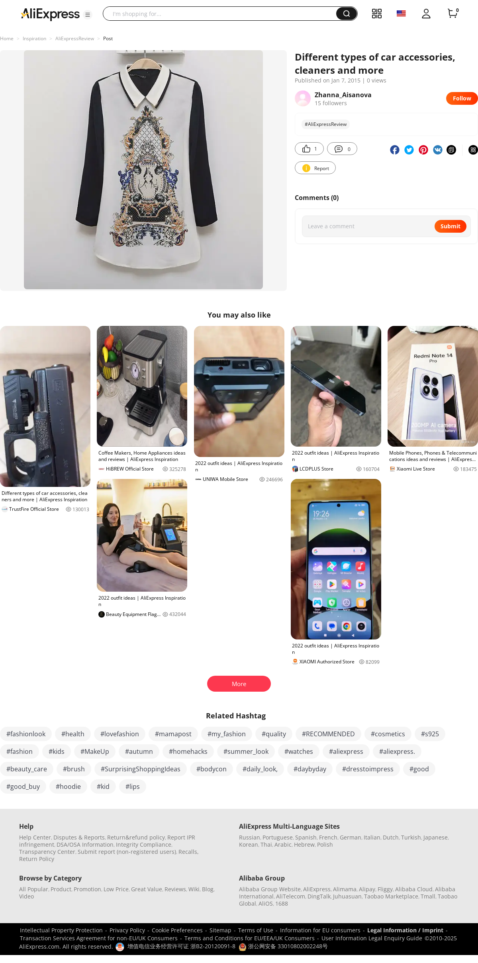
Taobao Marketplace (391, 896)
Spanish (306, 837)
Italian (372, 837)
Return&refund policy (136, 837)
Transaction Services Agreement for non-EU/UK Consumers (99, 938)
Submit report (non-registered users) (127, 851)
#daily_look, (260, 769)
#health (72, 734)
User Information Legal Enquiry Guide (371, 938)
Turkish (411, 837)
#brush (74, 769)
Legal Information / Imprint (405, 930)
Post (108, 38)
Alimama (345, 889)
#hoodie (68, 786)
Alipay (367, 889)
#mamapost (173, 734)
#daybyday (310, 769)
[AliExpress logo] (50, 14)
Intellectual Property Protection (61, 930)
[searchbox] (222, 13)
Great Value (146, 889)
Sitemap (220, 930)
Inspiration (34, 38)
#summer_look (245, 751)
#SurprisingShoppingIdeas (140, 769)
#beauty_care (26, 769)
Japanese (435, 837)
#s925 (430, 734)
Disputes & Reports (79, 837)
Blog (208, 889)
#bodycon (211, 769)
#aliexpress (346, 751)
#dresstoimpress (368, 769)
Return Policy (36, 859)
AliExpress (317, 889)
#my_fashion (227, 734)
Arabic (283, 844)
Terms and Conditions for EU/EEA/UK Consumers (249, 938)
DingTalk (319, 896)
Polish (325, 844)
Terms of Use (255, 930)
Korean (248, 844)
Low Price (116, 889)
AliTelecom (290, 896)
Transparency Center (47, 851)
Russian (249, 837)
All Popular (33, 889)
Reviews (175, 889)
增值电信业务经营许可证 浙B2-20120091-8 (181, 946)
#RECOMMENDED (328, 734)
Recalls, (188, 851)
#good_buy (23, 786)
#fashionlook (25, 734)
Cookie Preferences (177, 930)
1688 (281, 903)
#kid (103, 786)
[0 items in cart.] (452, 13)
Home (7, 38)
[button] (87, 15)
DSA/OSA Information (85, 844)
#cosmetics (388, 734)
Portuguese (278, 837)
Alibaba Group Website (270, 889)
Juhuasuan (347, 896)
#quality (274, 734)
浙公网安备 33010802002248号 (283, 946)
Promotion (87, 889)
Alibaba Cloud (414, 889)
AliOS (266, 903)
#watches (298, 751)
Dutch (391, 837)
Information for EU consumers (320, 930)
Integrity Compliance (143, 844)
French (328, 837)
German (350, 837)
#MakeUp (94, 751)
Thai (266, 844)
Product (61, 889)
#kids (57, 751)
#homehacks (188, 751)
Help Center (35, 837)
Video (26, 896)
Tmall (428, 896)
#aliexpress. (397, 751)
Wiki (194, 889)
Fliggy (385, 889)
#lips (132, 786)
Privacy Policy (127, 930)
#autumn (139, 751)
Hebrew (304, 844)
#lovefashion (119, 734)
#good (419, 769)
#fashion (19, 751)
